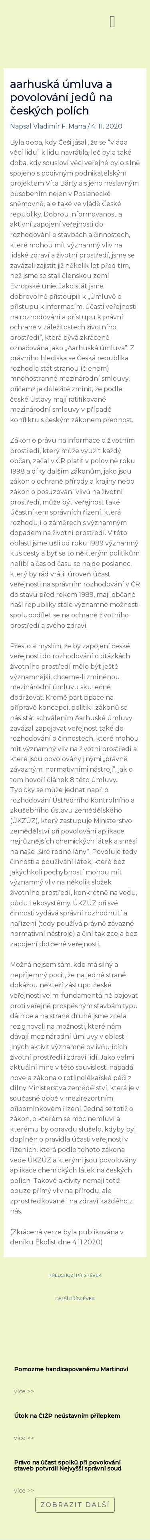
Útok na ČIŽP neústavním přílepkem (67, 1415)
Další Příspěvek (75, 1298)
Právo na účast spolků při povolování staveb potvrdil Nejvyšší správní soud (67, 1465)
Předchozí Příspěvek (75, 1274)
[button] (113, 21)
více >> (24, 1391)
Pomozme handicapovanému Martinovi (71, 1369)
